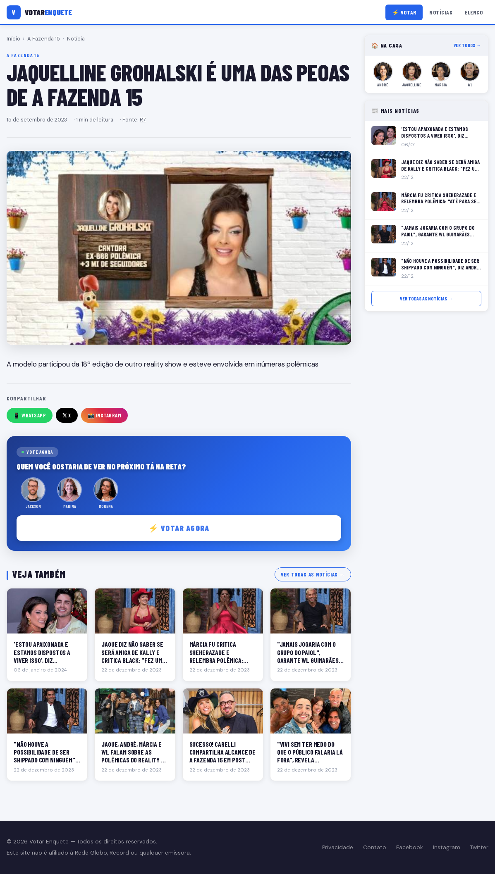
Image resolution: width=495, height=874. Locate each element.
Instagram (446, 847)
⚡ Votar (404, 12)
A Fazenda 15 (43, 38)
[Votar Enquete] (39, 12)
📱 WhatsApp (29, 415)
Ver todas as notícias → (313, 574)
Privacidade (337, 847)
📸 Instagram (105, 415)
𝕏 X (66, 415)
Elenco (474, 12)
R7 (143, 119)
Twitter (479, 847)
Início (13, 38)
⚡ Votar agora (178, 528)
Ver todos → (467, 45)
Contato (374, 847)
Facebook (409, 847)
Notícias (440, 12)
